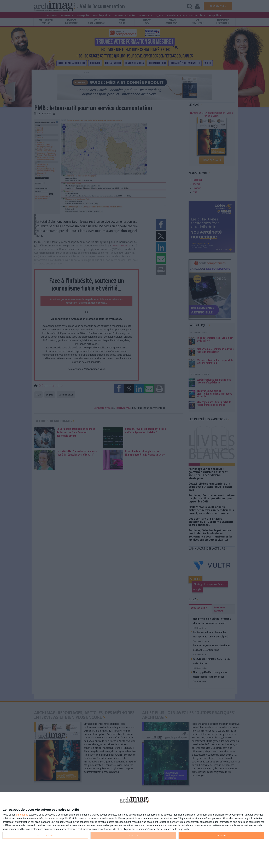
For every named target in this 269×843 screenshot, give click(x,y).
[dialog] (134, 817)
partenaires (22, 814)
